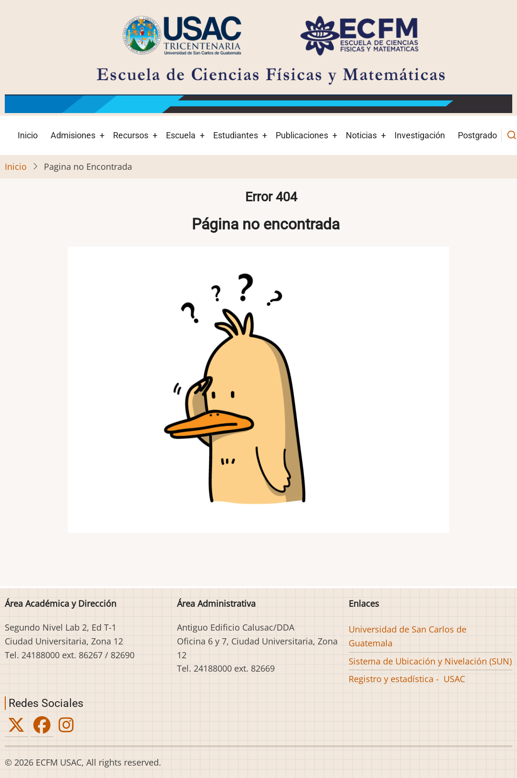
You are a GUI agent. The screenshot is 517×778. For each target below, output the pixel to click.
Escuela (181, 135)
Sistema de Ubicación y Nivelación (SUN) (430, 661)
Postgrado (477, 135)
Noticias (361, 135)
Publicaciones (302, 135)
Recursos (130, 135)
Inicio (28, 135)
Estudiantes (235, 135)
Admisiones (73, 135)
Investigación (419, 135)
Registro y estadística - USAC (407, 679)
